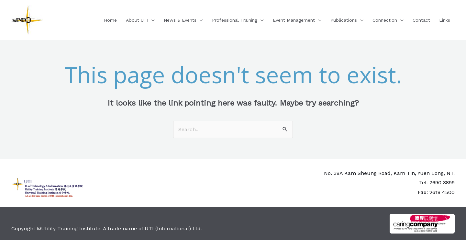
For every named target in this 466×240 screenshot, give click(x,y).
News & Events (180, 20)
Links (444, 20)
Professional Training (234, 20)
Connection (384, 20)
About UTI (137, 20)
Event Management (294, 20)
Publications (343, 20)
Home (110, 20)
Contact (421, 20)
